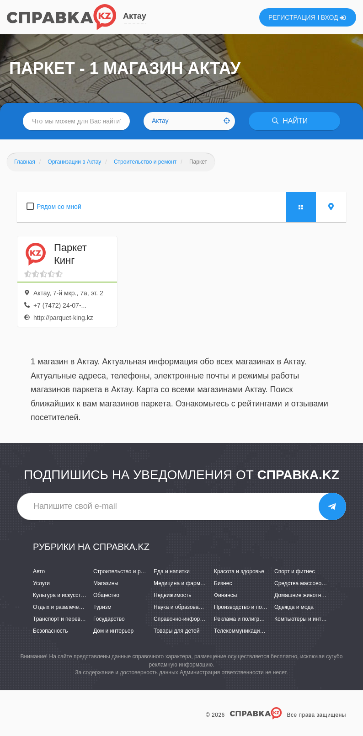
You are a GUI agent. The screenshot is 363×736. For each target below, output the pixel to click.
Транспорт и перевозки (62, 619)
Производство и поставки (246, 607)
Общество (106, 595)
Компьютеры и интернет (305, 619)
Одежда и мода (294, 607)
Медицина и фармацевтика (189, 583)
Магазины (105, 583)
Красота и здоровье (239, 571)
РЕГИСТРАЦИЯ (291, 17)
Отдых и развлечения (60, 607)
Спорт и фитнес (294, 571)
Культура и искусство (60, 595)
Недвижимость (173, 595)
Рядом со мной (59, 206)
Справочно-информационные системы (203, 619)
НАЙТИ (290, 121)
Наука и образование (181, 607)
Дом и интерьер (113, 631)
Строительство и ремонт (124, 571)
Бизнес (223, 583)
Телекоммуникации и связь (248, 631)
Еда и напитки (172, 571)
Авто (39, 571)
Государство (109, 619)
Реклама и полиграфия (243, 619)
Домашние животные (301, 595)
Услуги (41, 583)
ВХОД (333, 17)
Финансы (225, 595)
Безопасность (50, 631)
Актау (134, 16)
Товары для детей (176, 631)
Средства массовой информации (316, 583)
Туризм (102, 607)
